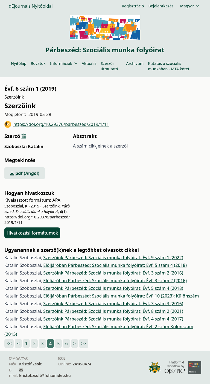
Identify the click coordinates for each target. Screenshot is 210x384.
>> (83, 343)
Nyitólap (18, 63)
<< (9, 343)
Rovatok (38, 63)
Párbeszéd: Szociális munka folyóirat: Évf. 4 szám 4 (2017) (124, 319)
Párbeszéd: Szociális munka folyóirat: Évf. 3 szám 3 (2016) (124, 304)
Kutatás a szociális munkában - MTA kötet (168, 66)
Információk (63, 63)
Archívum (135, 63)
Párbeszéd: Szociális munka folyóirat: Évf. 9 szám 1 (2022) (124, 258)
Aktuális (89, 63)
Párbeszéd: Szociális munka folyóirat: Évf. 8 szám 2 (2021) (124, 311)
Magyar (189, 5)
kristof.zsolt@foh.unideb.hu (45, 375)
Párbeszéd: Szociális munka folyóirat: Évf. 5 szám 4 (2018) (127, 265)
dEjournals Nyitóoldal (31, 6)
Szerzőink (53, 258)
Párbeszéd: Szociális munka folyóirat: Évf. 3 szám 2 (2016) (124, 273)
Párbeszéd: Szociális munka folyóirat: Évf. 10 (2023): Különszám (133, 296)
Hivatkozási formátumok (32, 233)
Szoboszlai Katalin (23, 146)
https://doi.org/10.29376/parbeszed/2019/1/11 (56, 124)
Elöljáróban (55, 265)
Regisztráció (133, 5)
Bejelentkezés (160, 5)
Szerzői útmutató (109, 66)
